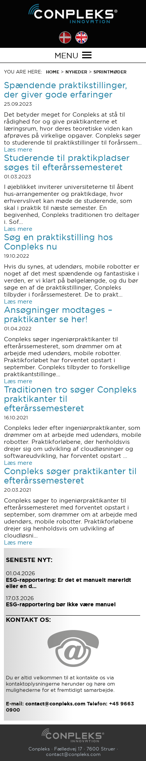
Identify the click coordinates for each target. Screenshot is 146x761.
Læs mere (18, 149)
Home (52, 72)
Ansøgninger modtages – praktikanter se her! (58, 314)
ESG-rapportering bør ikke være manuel (61, 604)
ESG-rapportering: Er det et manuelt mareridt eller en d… (68, 583)
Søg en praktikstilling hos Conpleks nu (58, 242)
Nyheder (76, 72)
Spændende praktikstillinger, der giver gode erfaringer (65, 90)
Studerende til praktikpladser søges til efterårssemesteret (67, 162)
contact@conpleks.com (73, 754)
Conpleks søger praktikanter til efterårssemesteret (70, 476)
